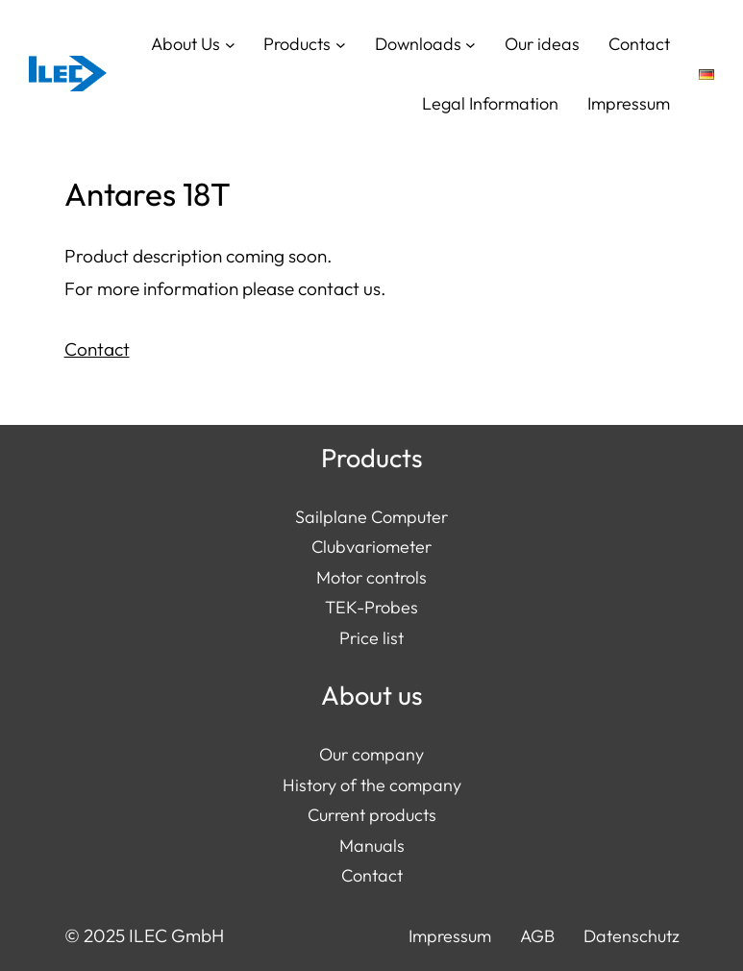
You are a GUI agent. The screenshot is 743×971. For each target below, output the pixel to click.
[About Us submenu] (230, 43)
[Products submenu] (340, 43)
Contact (97, 349)
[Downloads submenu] (470, 43)
